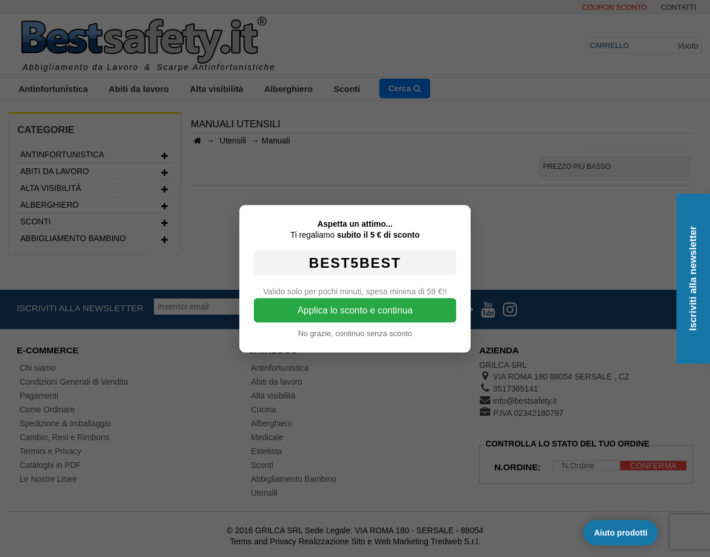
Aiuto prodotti (621, 532)
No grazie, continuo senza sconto (355, 333)
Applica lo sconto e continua (354, 310)
